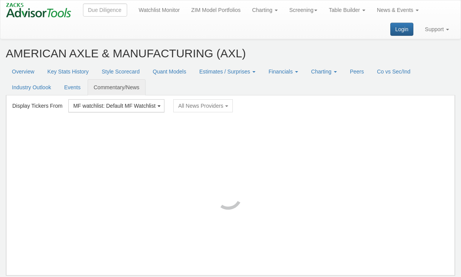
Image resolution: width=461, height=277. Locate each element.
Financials (283, 71)
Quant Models (169, 71)
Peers (357, 71)
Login (401, 29)
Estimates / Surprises (227, 71)
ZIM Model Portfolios (215, 10)
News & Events (398, 10)
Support (437, 29)
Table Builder (347, 10)
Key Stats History (67, 71)
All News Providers (203, 106)
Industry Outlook (31, 87)
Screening (303, 10)
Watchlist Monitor (159, 10)
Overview (23, 71)
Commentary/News (116, 87)
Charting (265, 10)
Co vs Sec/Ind (393, 71)
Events (72, 87)
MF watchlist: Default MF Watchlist (117, 106)
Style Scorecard (121, 71)
